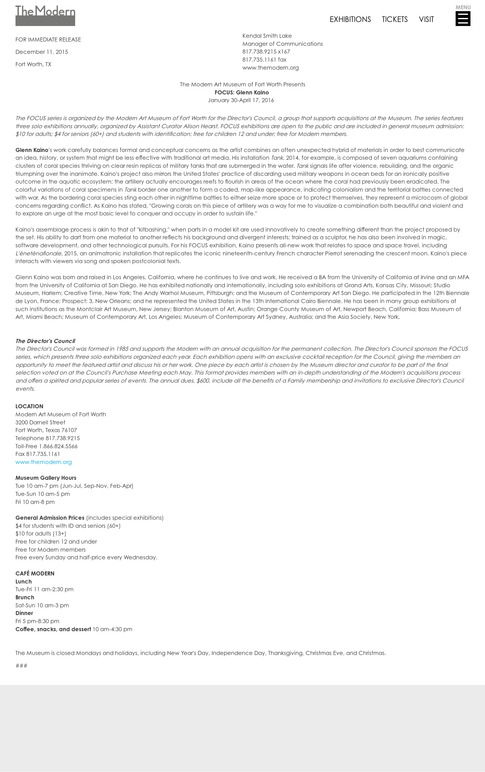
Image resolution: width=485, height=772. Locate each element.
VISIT (426, 19)
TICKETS (395, 19)
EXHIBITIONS (350, 19)
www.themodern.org (43, 461)
